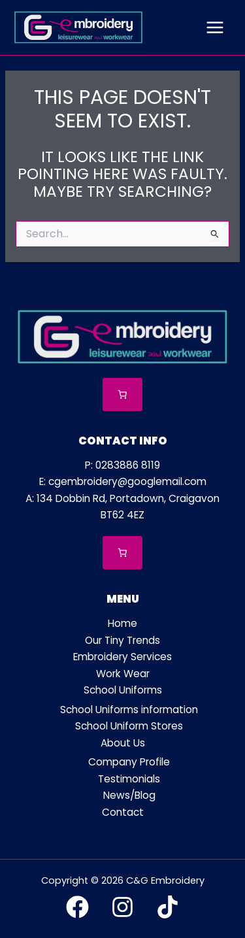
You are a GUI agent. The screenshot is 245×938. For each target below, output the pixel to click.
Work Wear (123, 673)
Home (122, 623)
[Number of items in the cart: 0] (122, 394)
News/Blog (129, 795)
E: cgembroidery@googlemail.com (122, 481)
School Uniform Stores (129, 726)
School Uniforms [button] (123, 690)
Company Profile (129, 762)
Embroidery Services (122, 656)
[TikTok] (167, 907)
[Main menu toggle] (215, 27)
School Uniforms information (129, 709)
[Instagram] (122, 907)
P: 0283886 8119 (122, 465)
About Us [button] (123, 743)
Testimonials (129, 779)
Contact (123, 812)
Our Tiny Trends (122, 640)
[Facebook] (77, 907)
